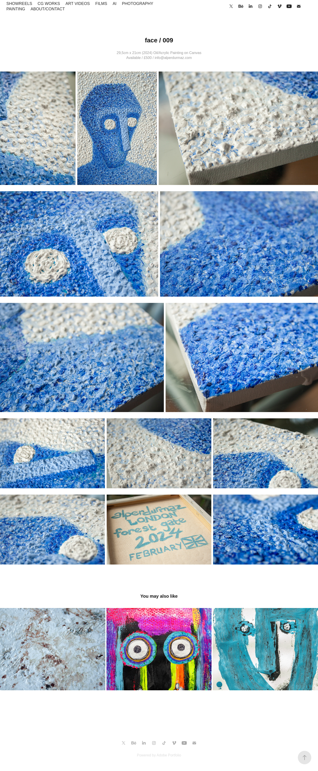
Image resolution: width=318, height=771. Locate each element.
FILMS (101, 3)
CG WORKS (49, 3)
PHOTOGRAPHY (137, 3)
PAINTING (15, 9)
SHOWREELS (19, 3)
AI (115, 3)
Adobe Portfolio (169, 755)
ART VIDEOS (77, 3)
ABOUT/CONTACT (48, 9)
